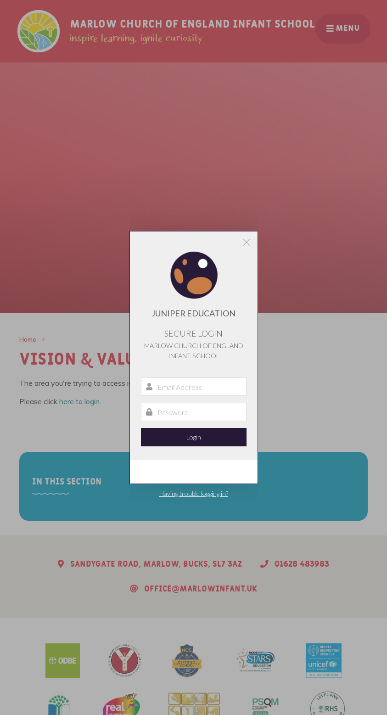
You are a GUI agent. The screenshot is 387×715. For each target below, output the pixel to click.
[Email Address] (194, 386)
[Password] (194, 412)
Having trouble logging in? (193, 493)
